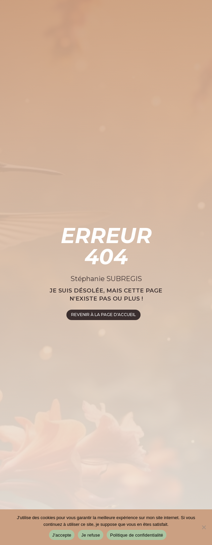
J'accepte (61, 535)
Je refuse (90, 535)
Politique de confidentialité (136, 535)
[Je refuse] (203, 527)
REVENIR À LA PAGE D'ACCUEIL (103, 314)
